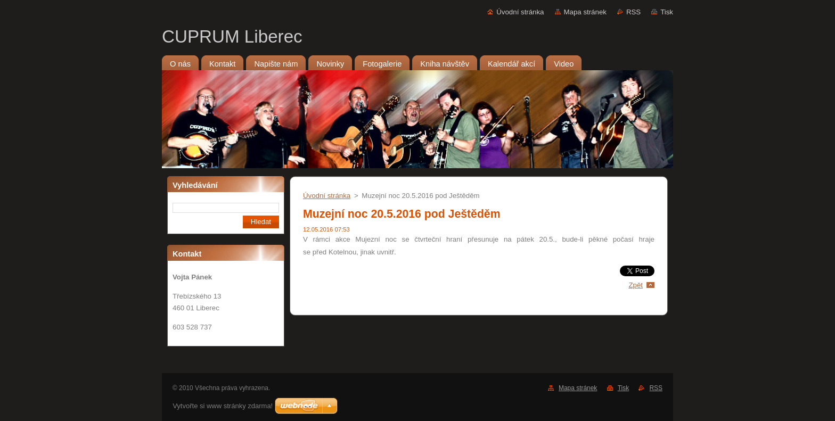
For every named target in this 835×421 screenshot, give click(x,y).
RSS (633, 12)
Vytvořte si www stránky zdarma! (223, 406)
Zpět (635, 285)
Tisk (666, 12)
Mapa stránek (585, 12)
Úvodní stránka (520, 12)
